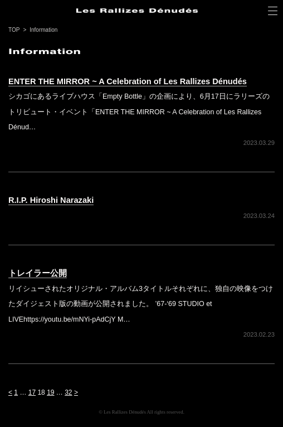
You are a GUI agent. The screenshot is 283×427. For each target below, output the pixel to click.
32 (68, 392)
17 (32, 392)
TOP (13, 30)
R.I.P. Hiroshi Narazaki (51, 200)
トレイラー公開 (37, 273)
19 (50, 392)
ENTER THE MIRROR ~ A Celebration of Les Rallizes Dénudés (127, 81)
